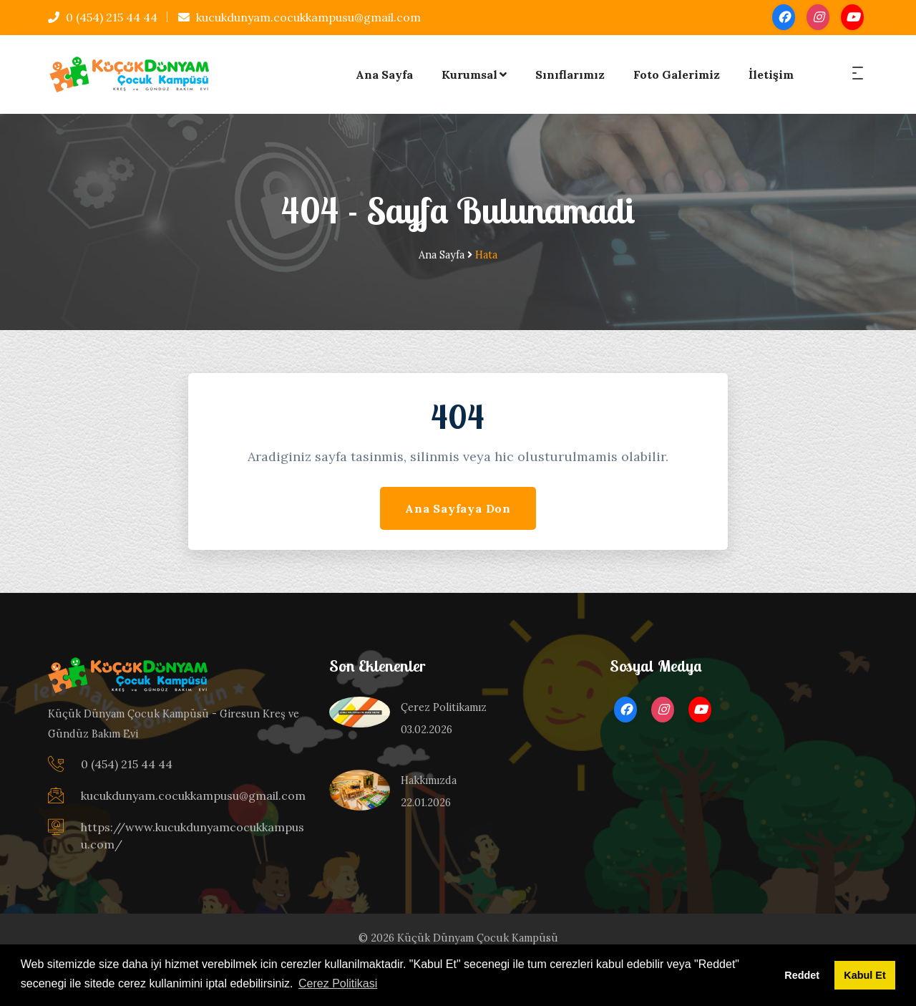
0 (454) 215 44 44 (102, 17)
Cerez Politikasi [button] (337, 983)
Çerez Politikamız (444, 707)
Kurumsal (474, 74)
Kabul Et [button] (864, 975)
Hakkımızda (429, 780)
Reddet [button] (801, 975)
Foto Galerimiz (676, 74)
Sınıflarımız (570, 74)
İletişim (771, 74)
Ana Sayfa (384, 74)
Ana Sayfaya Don (458, 508)
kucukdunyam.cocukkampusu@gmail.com (299, 17)
